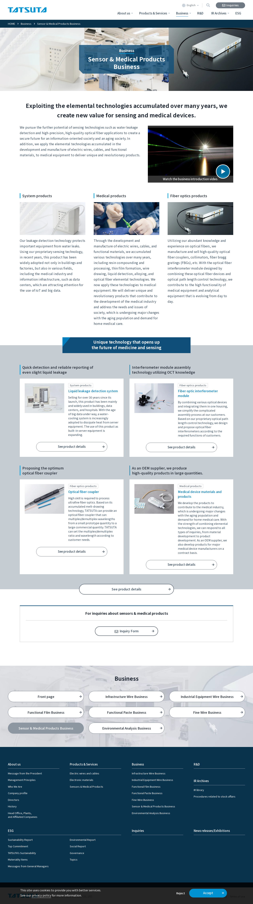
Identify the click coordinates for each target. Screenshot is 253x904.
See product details (72, 446)
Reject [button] (180, 893)
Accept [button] (208, 893)
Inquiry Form (129, 631)
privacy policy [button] (41, 895)
